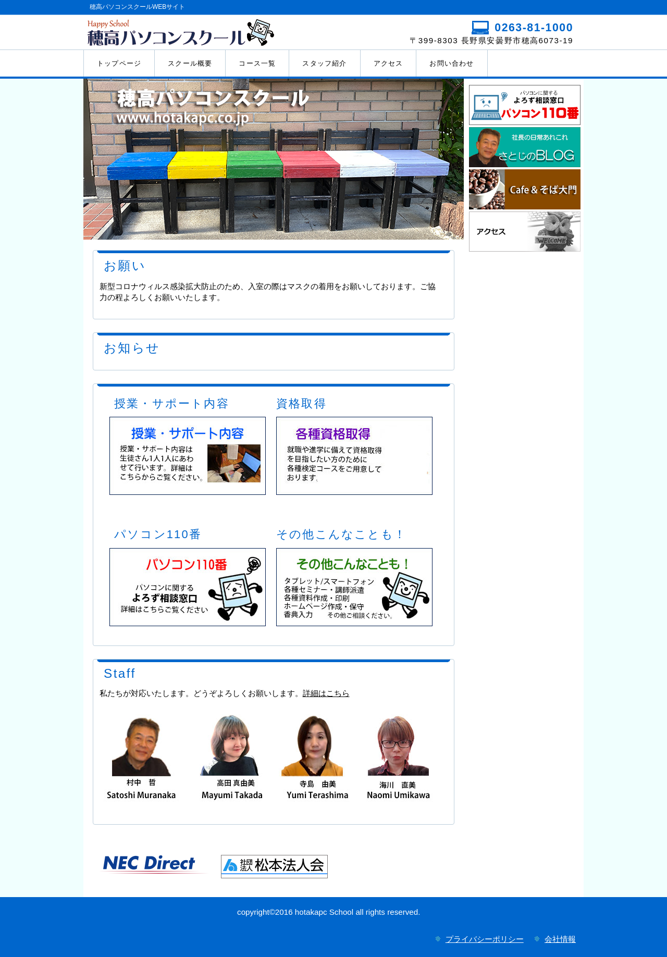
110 (524, 105)
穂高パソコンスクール (207, 32)
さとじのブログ (524, 147)
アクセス (524, 232)
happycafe (524, 189)
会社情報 (560, 939)
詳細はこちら (326, 693)
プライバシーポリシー (485, 939)
